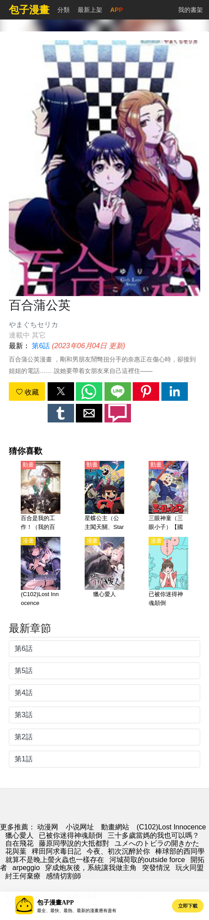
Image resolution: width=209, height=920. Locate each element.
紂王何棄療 (23, 876)
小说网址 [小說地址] (80, 827)
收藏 (27, 392)
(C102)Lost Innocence (171, 827)
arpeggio (26, 867)
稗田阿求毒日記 (56, 851)
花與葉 (15, 851)
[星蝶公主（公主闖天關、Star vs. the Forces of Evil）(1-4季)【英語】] (104, 496)
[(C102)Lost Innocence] (40, 572)
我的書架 (190, 9)
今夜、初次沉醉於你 (118, 851)
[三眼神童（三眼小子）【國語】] (168, 496)
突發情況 (156, 867)
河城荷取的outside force (147, 859)
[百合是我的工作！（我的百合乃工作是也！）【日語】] (40, 496)
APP (116, 9)
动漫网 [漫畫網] (47, 827)
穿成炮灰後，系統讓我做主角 (91, 867)
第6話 (41, 346)
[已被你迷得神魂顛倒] (168, 572)
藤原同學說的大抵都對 (74, 843)
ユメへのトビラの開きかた (157, 843)
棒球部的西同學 (180, 851)
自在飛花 (19, 843)
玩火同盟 (189, 867)
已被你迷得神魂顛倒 (70, 835)
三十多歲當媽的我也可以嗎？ (153, 835)
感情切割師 (63, 876)
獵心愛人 (19, 835)
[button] (61, 391)
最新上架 (90, 9)
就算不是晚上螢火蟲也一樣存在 (54, 859)
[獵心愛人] (104, 572)
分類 (63, 9)
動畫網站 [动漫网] (115, 827)
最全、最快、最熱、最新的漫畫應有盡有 (76, 910)
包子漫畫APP (55, 902)
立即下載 (188, 906)
